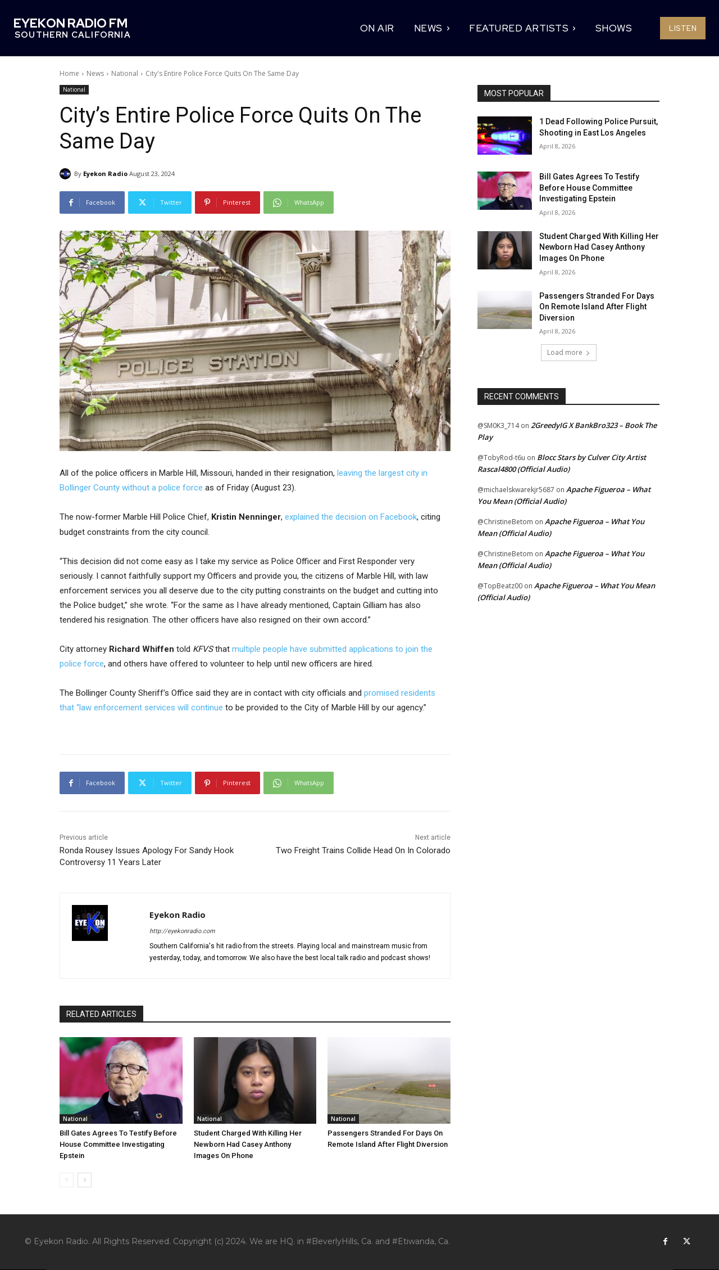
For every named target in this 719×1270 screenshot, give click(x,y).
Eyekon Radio (105, 173)
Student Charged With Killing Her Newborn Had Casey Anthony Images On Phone (248, 1144)
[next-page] (85, 1180)
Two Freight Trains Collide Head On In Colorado (363, 850)
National (124, 73)
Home (69, 73)
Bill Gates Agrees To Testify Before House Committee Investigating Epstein (118, 1144)
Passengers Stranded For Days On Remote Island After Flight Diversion (596, 306)
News (95, 73)
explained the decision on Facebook (351, 517)
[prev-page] (67, 1180)
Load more (568, 352)
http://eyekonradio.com (182, 931)
